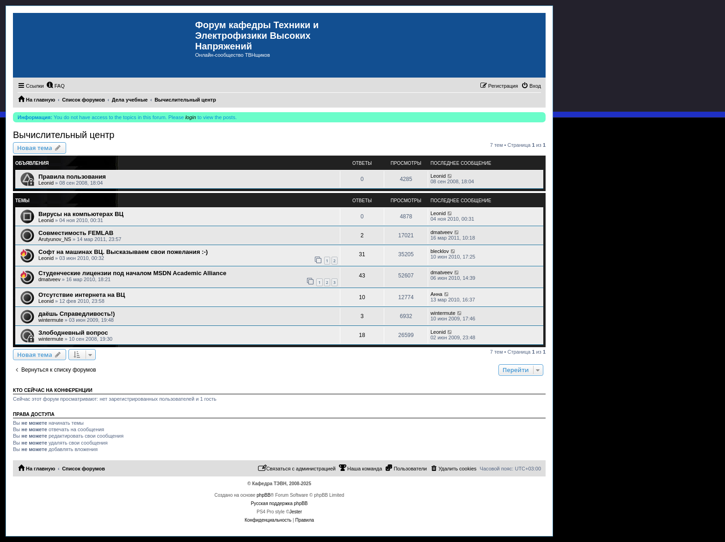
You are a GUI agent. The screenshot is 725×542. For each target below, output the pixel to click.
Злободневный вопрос (73, 332)
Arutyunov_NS (54, 239)
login (190, 117)
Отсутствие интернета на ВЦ (81, 294)
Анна (436, 294)
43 (362, 275)
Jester (295, 511)
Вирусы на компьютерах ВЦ (80, 214)
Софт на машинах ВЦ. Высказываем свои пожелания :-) (123, 251)
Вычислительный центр (63, 135)
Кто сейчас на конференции (52, 390)
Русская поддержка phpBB (279, 503)
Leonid (46, 183)
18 (362, 335)
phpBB (263, 495)
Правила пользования (72, 176)
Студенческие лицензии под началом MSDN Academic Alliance (132, 273)
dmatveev (441, 232)
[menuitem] (55, 85)
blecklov (439, 251)
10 (362, 297)
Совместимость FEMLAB (75, 232)
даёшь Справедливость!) (76, 313)
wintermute (50, 320)
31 (362, 254)
